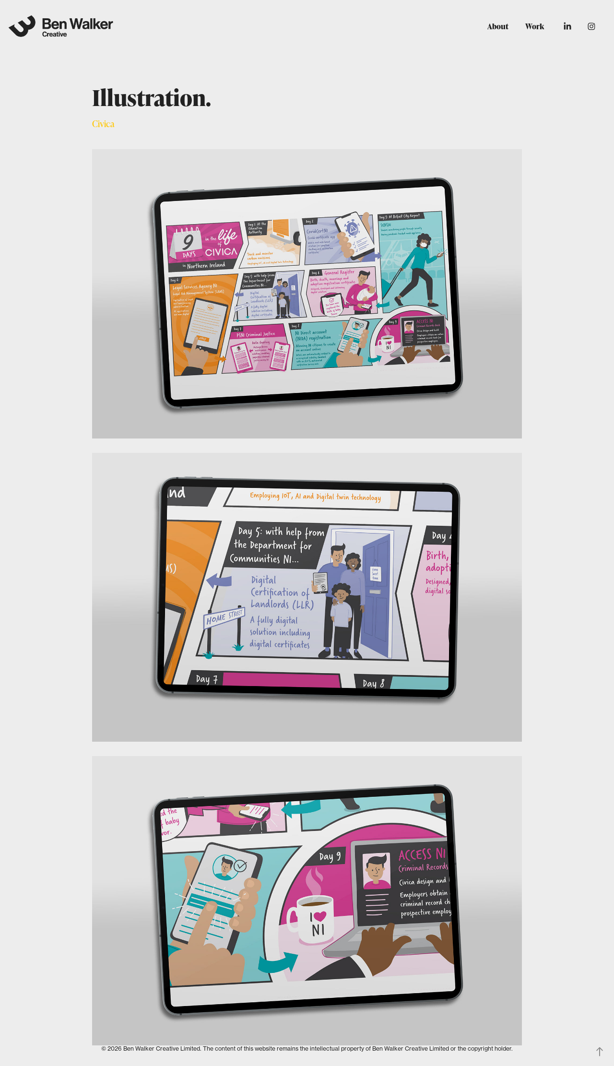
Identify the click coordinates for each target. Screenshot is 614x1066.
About (497, 26)
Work (534, 26)
